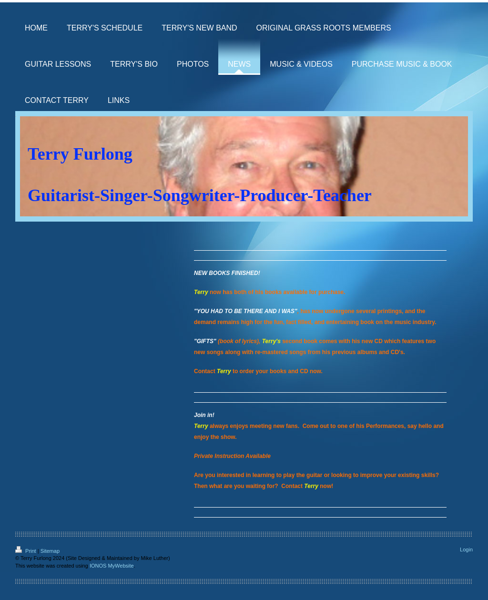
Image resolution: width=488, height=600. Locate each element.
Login (466, 549)
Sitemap (50, 551)
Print (26, 551)
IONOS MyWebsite (112, 566)
